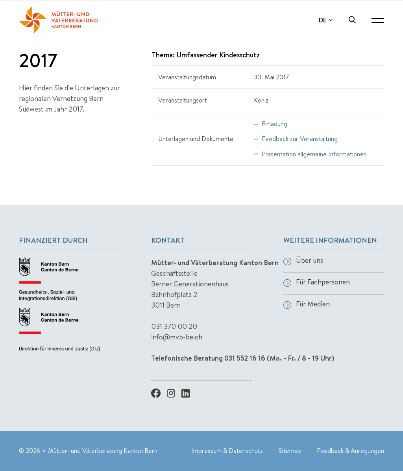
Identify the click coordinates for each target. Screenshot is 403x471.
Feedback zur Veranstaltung (300, 138)
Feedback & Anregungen (350, 450)
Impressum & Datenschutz (227, 450)
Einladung (274, 123)
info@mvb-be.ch (176, 337)
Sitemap (290, 450)
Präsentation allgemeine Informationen (314, 154)
